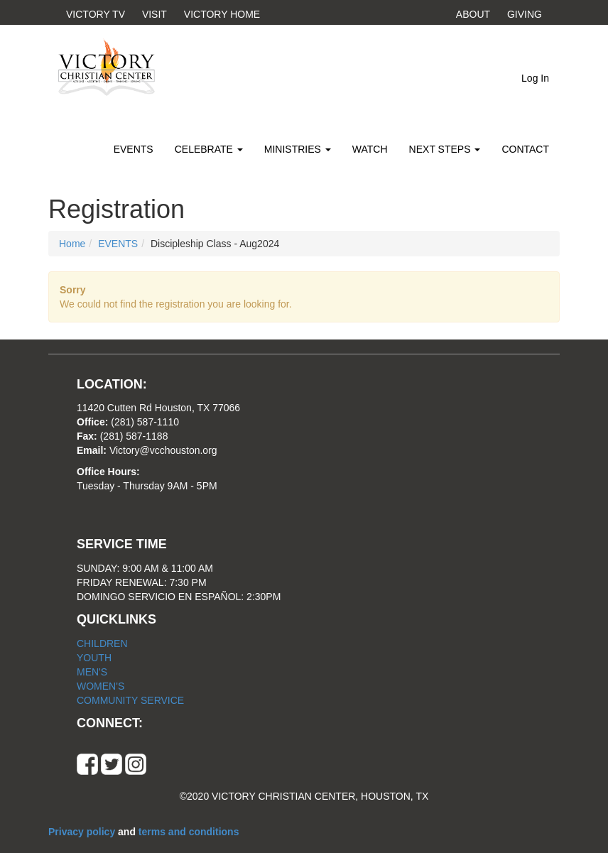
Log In (535, 78)
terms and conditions (189, 831)
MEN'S (92, 672)
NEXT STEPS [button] (445, 149)
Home (72, 243)
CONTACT (525, 149)
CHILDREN (102, 643)
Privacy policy (83, 831)
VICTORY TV (95, 14)
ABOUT (473, 14)
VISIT (154, 14)
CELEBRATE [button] (209, 149)
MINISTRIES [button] (297, 149)
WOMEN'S (100, 686)
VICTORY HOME (222, 14)
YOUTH (94, 657)
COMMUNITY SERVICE (130, 700)
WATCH (370, 149)
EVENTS (133, 149)
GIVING (524, 14)
